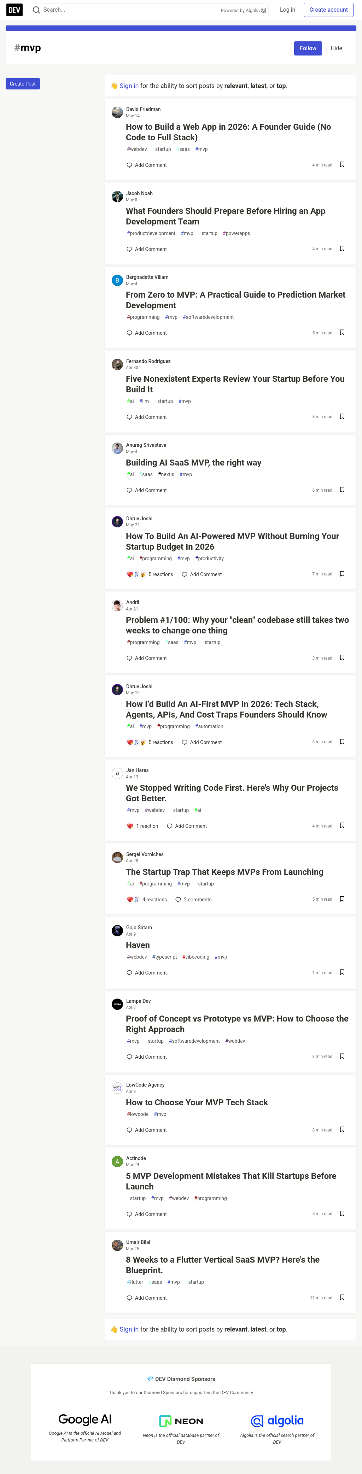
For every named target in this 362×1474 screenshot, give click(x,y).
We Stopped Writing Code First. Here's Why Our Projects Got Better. (232, 793)
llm (144, 401)
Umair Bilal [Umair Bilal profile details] (138, 1242)
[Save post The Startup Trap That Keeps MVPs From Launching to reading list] (342, 900)
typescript (164, 957)
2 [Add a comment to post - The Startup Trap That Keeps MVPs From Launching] (192, 899)
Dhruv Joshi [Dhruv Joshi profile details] (139, 518)
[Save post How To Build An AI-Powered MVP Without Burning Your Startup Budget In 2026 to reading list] (342, 575)
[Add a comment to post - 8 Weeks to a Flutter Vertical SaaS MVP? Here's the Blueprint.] (146, 1298)
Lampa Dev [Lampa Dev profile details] (138, 1001)
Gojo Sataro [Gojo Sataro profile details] (139, 927)
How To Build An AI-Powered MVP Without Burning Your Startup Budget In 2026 (232, 541)
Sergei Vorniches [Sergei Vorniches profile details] (145, 854)
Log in (287, 9)
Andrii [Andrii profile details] (132, 602)
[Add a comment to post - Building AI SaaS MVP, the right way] (146, 490)
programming (143, 317)
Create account (328, 9)
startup (161, 149)
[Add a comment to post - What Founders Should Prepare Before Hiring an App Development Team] (146, 249)
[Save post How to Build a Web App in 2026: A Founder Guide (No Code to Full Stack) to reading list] (342, 165)
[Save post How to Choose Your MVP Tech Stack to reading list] (342, 1130)
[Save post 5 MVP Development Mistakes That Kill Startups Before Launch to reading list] (342, 1214)
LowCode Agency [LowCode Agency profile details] (145, 1085)
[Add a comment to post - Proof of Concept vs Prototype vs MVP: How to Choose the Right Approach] (146, 1057)
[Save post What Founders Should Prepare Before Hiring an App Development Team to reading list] (342, 249)
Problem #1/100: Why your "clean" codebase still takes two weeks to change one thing (237, 625)
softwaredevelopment (208, 317)
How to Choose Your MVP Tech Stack (197, 1102)
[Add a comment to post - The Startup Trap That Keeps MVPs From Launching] (146, 899)
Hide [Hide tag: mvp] (336, 48)
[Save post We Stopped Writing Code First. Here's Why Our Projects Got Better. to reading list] (342, 826)
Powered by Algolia (243, 10)
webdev (137, 149)
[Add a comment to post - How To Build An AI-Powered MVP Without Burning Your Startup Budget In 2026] (149, 574)
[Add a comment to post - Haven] (146, 972)
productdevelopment (151, 233)
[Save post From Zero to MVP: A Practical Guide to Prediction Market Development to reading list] (342, 333)
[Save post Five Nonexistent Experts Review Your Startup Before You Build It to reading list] (342, 417)
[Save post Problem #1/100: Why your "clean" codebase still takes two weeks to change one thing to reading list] (342, 658)
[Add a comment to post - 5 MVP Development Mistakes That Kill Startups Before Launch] (146, 1214)
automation (209, 726)
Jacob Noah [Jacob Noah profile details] (139, 193)
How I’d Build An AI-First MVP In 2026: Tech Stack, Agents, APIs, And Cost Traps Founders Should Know (226, 709)
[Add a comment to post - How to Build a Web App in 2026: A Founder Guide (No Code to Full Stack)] (146, 165)
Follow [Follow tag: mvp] (308, 48)
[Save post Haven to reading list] (342, 973)
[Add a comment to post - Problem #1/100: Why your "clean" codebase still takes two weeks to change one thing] (146, 658)
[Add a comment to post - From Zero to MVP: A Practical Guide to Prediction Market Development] (146, 333)
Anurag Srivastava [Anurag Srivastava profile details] (146, 445)
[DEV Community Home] (14, 10)
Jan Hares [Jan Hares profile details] (137, 770)
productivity (209, 558)
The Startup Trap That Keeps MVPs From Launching (224, 872)
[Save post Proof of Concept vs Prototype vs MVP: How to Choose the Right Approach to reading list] (342, 1057)
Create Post (23, 84)
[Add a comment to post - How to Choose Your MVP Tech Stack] (146, 1130)
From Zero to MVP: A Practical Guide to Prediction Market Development (236, 300)
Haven (138, 945)
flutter (135, 1282)
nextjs (166, 474)
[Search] (36, 10)
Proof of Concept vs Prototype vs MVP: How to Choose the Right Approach (237, 1024)
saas (183, 149)
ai (130, 401)
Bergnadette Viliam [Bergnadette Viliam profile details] (147, 277)
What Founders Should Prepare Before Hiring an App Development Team (226, 216)
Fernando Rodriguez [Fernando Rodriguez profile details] (148, 361)
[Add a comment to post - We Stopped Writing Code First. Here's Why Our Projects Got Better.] (142, 826)
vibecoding (195, 957)
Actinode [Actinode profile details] (136, 1158)
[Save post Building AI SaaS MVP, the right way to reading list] (342, 490)
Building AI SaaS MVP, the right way (194, 463)
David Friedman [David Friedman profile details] (143, 109)
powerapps (236, 233)
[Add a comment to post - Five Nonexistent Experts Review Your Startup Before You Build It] (146, 417)
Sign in (129, 85)
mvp (201, 149)
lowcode (137, 1114)
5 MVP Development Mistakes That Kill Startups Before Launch (231, 1181)
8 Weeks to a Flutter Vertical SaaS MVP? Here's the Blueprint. (223, 1265)
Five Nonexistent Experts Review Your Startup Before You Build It (235, 384)
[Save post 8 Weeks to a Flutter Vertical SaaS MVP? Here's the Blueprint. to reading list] (342, 1298)
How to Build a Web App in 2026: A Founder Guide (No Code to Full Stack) (228, 132)
